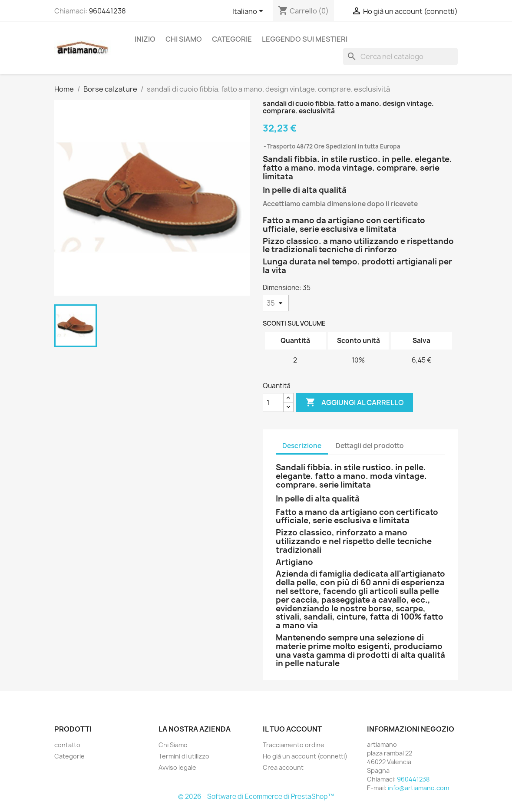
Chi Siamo (183, 39)
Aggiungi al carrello (354, 402)
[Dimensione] (276, 303)
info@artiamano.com (418, 788)
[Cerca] (400, 56)
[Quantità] (273, 402)
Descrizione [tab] (301, 445)
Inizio (145, 39)
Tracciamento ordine (293, 745)
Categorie (232, 39)
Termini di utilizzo (184, 756)
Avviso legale (177, 767)
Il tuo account (292, 729)
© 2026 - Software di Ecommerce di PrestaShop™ (256, 796)
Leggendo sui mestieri (304, 39)
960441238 (107, 11)
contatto (67, 745)
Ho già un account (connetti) (305, 756)
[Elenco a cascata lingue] (249, 12)
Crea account (283, 767)
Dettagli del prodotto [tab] (370, 445)
